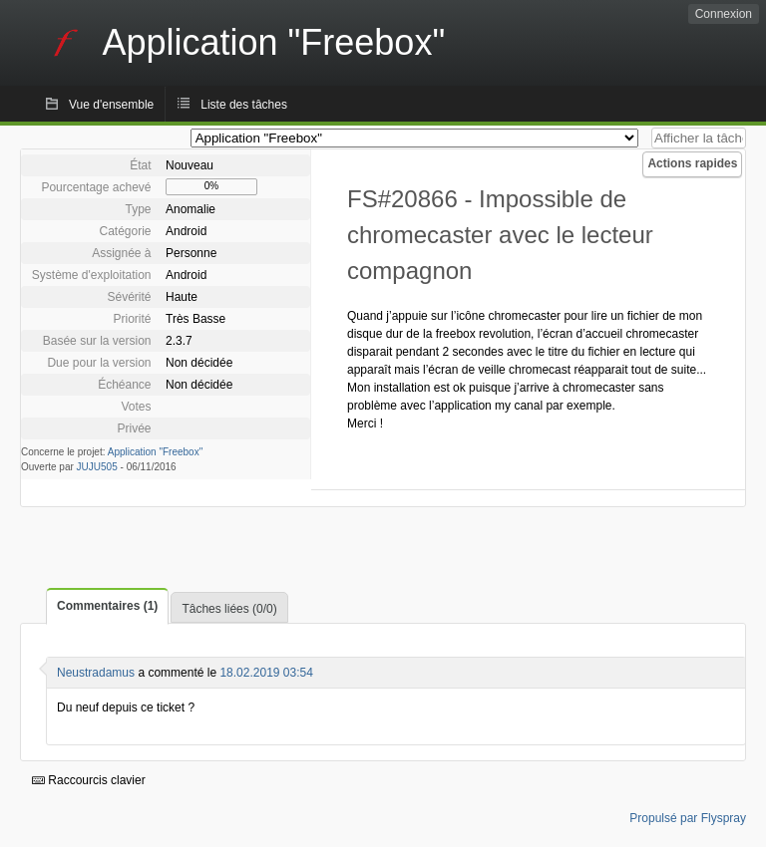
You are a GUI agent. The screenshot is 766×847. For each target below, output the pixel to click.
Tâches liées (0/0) (229, 609)
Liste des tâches (243, 105)
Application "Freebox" (155, 451)
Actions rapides (692, 163)
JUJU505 (97, 466)
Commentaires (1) (107, 606)
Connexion (723, 14)
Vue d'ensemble (111, 105)
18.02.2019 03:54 (265, 673)
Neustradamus (96, 673)
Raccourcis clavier (89, 780)
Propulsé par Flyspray (687, 818)
